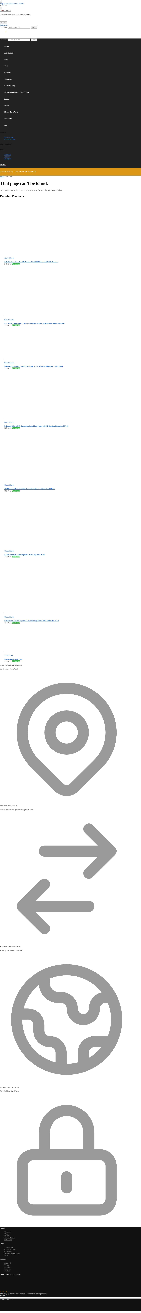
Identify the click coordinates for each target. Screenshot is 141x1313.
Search (34, 27)
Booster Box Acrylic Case (13, 659)
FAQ (6, 1255)
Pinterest (7, 1269)
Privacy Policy (9, 1238)
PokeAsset (3, 25)
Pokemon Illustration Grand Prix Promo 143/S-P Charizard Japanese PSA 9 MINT (33, 366)
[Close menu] (1, 1)
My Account (8, 137)
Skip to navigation (6, 3)
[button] (3, 32)
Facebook (7, 155)
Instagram (7, 159)
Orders (6, 1234)
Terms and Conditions (12, 1253)
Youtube (7, 1271)
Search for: (4, 27)
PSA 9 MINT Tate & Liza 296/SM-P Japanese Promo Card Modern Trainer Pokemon (34, 323)
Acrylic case (8, 655)
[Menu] (3, 22)
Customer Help (9, 139)
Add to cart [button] (16, 264)
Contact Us (8, 1251)
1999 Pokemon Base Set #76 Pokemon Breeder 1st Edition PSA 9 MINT (29, 489)
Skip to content (18, 3)
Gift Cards (8, 1240)
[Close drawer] (1, 8)
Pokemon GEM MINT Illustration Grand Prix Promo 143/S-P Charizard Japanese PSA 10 (36, 426)
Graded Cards (9, 258)
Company (7, 1232)
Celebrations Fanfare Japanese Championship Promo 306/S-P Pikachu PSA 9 (31, 621)
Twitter (6, 157)
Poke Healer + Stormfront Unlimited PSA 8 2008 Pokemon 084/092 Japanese (31, 262)
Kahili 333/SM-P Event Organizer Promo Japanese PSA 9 (24, 555)
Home (2, 176)
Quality (7, 1236)
